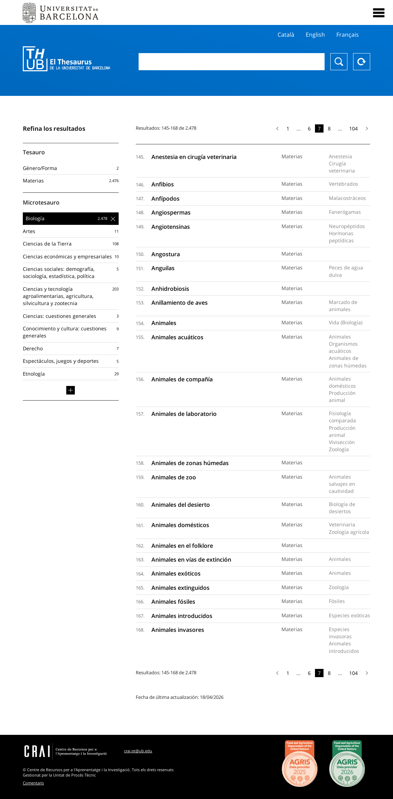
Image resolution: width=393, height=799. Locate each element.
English (315, 34)
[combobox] (232, 61)
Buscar (338, 61)
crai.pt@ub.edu (138, 750)
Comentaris (33, 782)
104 (353, 128)
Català (286, 34)
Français (347, 34)
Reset (361, 61)
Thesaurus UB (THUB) (66, 59)
